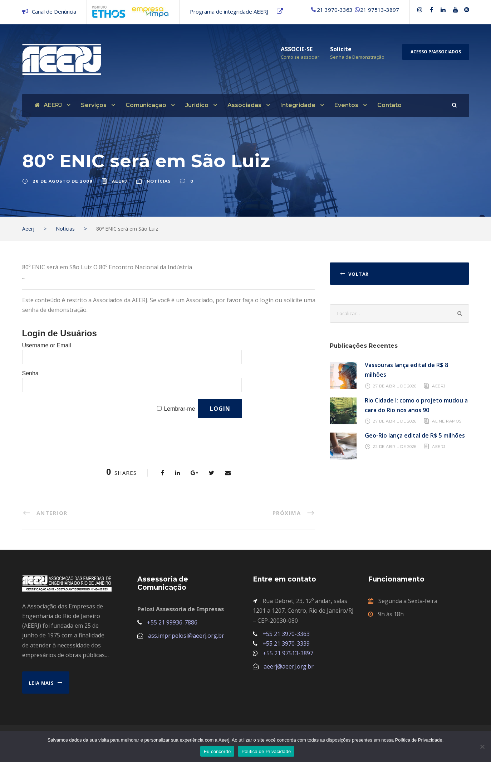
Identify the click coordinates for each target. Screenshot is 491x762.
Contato (389, 105)
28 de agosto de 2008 (63, 181)
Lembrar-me (179, 409)
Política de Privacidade (266, 751)
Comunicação (146, 105)
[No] (482, 746)
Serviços (94, 105)
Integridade (297, 105)
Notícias (159, 181)
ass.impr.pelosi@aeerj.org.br (186, 636)
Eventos (346, 105)
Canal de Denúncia (54, 11)
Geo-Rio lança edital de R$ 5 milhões (415, 435)
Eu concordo (217, 751)
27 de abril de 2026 (395, 385)
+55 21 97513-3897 (288, 653)
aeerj (119, 181)
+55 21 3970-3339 (286, 643)
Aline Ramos (447, 421)
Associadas (244, 105)
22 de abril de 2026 (395, 446)
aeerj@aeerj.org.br (289, 666)
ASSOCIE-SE (297, 49)
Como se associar (300, 57)
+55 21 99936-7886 (172, 622)
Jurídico (196, 105)
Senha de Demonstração (357, 57)
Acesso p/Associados (436, 52)
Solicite (341, 49)
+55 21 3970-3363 (286, 634)
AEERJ (48, 105)
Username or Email (46, 345)
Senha (30, 373)
